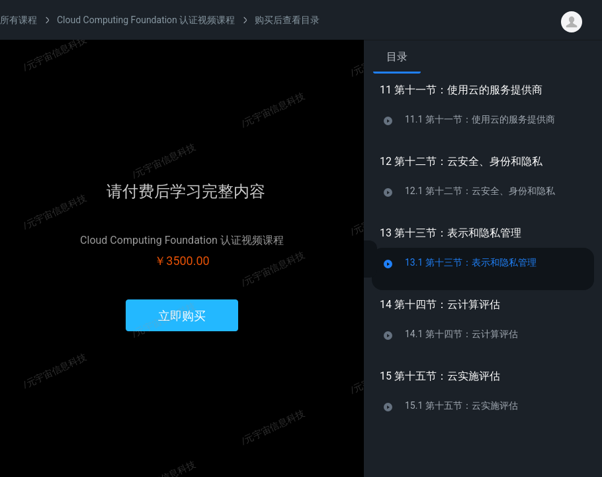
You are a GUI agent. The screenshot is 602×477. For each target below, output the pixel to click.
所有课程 (18, 20)
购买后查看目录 (287, 20)
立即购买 (182, 316)
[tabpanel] (483, 270)
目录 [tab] (397, 56)
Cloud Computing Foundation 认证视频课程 (146, 20)
